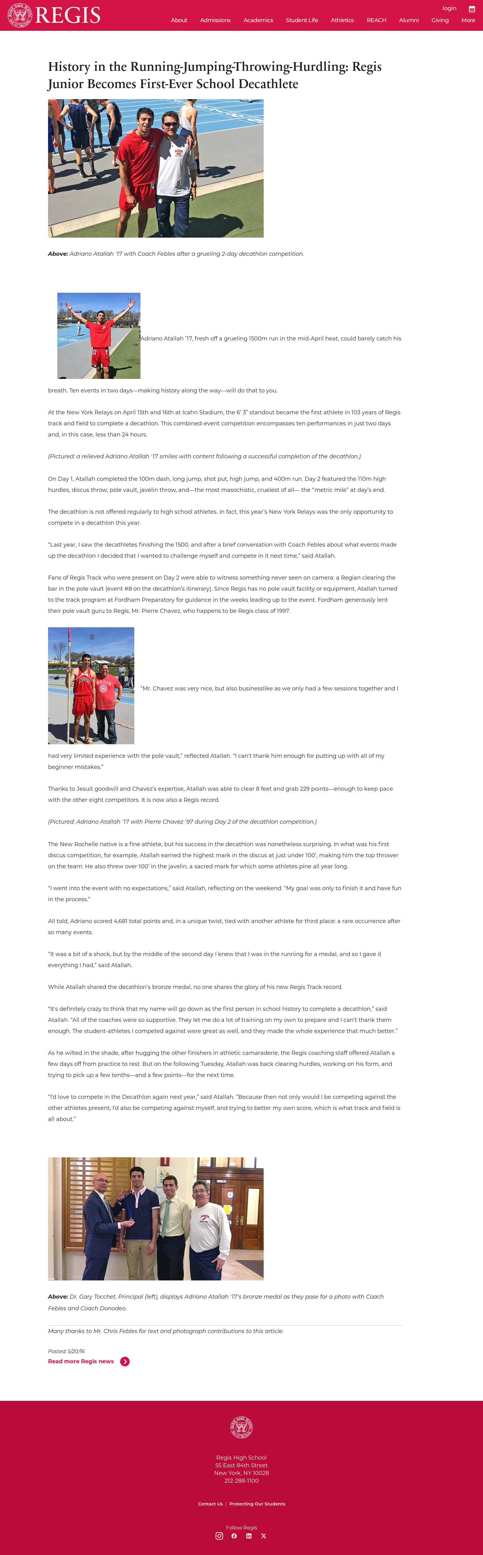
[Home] (54, 15)
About (179, 21)
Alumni (409, 21)
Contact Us (210, 1504)
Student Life (302, 21)
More (468, 21)
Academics (258, 21)
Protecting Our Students (257, 1504)
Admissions (215, 21)
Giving (440, 21)
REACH (377, 21)
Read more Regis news (81, 1361)
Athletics (342, 21)
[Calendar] (472, 9)
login (450, 9)
